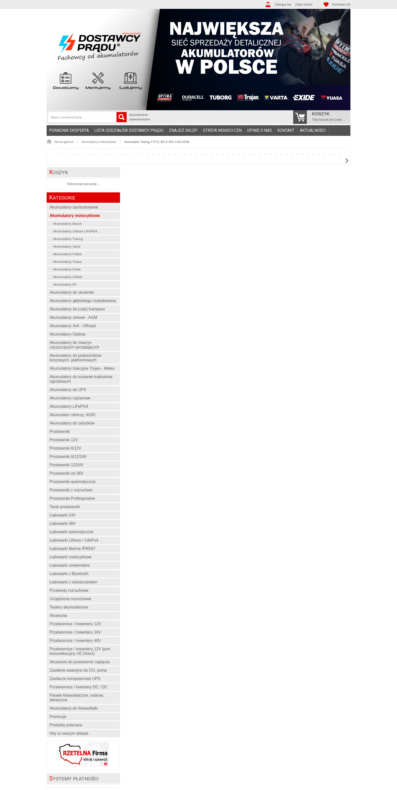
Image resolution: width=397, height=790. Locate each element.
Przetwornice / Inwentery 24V (75, 632)
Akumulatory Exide (67, 269)
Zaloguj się (283, 4)
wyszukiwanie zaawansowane (139, 117)
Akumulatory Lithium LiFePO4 (75, 231)
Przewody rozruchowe (69, 590)
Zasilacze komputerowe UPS (75, 678)
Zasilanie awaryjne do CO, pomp (78, 670)
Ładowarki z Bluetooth (69, 574)
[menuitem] (69, 130)
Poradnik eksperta (69, 130)
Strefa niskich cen (222, 130)
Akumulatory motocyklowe (75, 215)
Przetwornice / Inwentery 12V (75, 624)
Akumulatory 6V (64, 284)
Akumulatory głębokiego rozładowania (83, 301)
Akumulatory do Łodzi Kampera (77, 309)
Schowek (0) (341, 4)
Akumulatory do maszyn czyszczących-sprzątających (74, 344)
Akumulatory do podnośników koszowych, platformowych (75, 357)
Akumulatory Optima (67, 334)
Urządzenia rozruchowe (70, 599)
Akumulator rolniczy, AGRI (72, 415)
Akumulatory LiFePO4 (69, 406)
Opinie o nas (259, 130)
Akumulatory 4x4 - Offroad (73, 326)
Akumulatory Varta (66, 246)
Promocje (58, 716)
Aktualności (313, 130)
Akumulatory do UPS (68, 390)
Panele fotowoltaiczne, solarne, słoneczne (77, 697)
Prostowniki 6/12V (65, 448)
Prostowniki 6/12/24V (68, 456)
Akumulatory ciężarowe (70, 398)
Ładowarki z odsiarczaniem (73, 582)
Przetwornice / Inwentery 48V (75, 640)
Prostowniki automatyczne (72, 482)
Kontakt (285, 130)
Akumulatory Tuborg (68, 239)
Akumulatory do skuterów (72, 292)
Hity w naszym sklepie (69, 733)
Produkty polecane (66, 725)
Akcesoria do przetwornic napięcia (80, 662)
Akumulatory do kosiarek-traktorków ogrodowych (81, 379)
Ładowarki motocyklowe (71, 557)
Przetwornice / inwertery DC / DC (79, 687)
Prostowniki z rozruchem (71, 490)
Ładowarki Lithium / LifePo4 (74, 540)
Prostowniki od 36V (66, 473)
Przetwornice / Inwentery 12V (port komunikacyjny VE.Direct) (80, 651)
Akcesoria (58, 615)
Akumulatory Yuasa (67, 262)
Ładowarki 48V (63, 523)
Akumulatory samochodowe (74, 207)
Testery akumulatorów (69, 607)
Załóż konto (303, 4)
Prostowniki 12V (64, 440)
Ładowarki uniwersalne (70, 565)
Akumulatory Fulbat (67, 254)
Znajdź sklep (183, 130)
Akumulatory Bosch (67, 224)
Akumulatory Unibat (67, 277)
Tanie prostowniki (65, 507)
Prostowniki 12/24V (66, 465)
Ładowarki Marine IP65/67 (72, 548)
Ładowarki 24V (63, 515)
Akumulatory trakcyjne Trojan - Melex (82, 368)
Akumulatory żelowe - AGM (73, 317)
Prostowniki (60, 431)
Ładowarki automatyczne (71, 532)
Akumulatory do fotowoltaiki (74, 708)
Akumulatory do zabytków (72, 423)
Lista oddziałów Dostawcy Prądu (129, 130)
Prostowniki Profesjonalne (72, 498)
